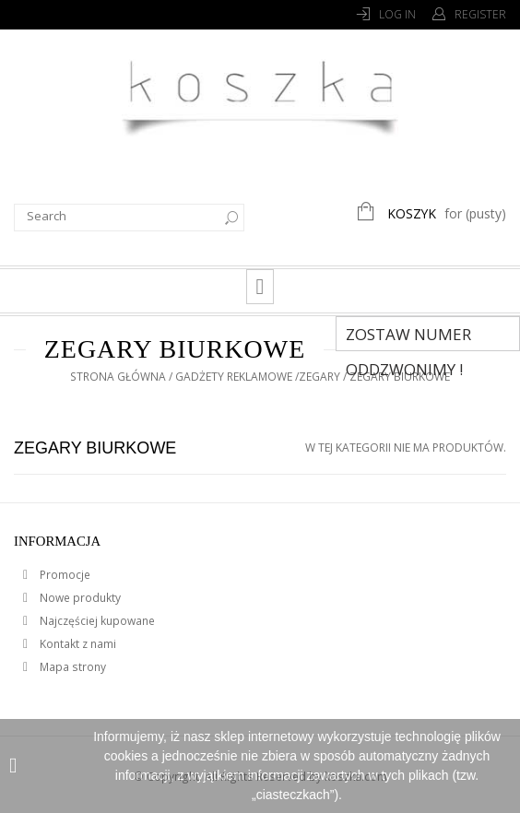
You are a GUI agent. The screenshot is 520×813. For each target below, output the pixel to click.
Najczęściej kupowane (96, 621)
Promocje (63, 575)
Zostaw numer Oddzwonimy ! (408, 337)
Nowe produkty (79, 598)
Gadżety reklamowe (233, 376)
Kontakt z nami (76, 644)
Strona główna (118, 376)
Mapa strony (71, 667)
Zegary (319, 376)
